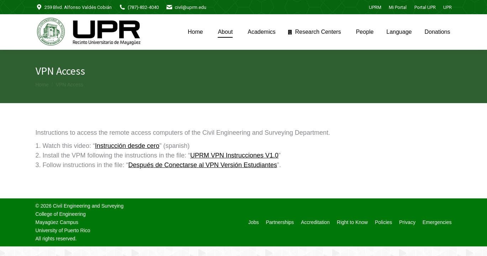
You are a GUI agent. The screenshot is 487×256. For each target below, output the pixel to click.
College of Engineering (61, 214)
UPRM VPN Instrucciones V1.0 (234, 155)
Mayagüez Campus (57, 222)
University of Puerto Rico (63, 230)
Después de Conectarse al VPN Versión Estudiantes (202, 165)
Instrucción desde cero (127, 145)
